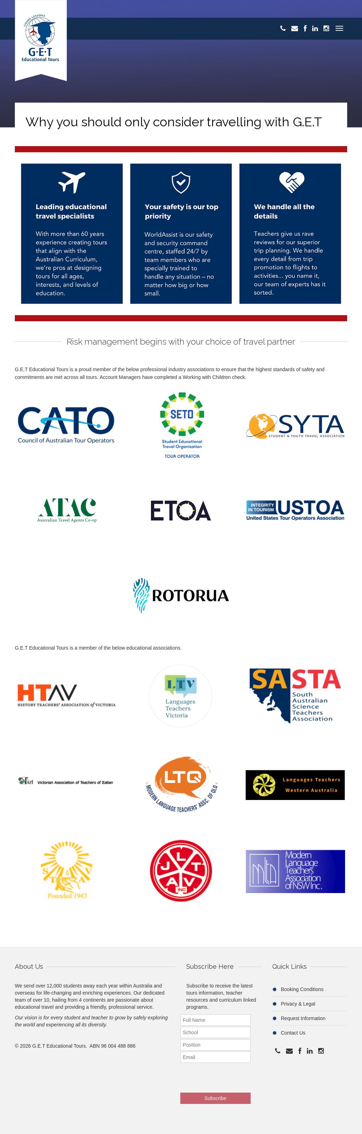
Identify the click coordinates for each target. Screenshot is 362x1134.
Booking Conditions (302, 989)
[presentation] (227, 1075)
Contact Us (293, 1033)
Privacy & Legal (298, 1004)
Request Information (303, 1018)
